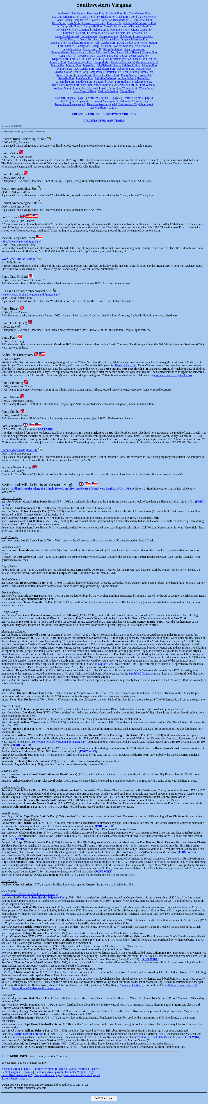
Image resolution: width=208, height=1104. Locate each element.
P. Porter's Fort (112, 71)
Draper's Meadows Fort (134, 39)
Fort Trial (86, 84)
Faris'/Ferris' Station (145, 42)
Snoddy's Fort (84, 81)
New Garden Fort (84, 68)
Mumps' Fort (64, 68)
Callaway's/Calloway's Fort (140, 23)
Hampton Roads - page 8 (101, 104)
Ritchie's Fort (111, 75)
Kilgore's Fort (60, 58)
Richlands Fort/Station (88, 75)
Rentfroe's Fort (65, 75)
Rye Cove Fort (84, 78)
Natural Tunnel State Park (183, 985)
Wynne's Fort (146, 88)
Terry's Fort (72, 84)
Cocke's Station (100, 29)
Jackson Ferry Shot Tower (112, 55)
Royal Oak (145, 75)
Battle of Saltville (125, 365)
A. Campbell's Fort (68, 26)
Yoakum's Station (108, 91)
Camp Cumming (108, 36)
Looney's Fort (58, 62)
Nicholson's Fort (105, 68)
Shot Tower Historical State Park (21, 241)
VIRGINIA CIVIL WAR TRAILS (104, 120)
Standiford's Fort (103, 81)
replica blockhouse (133, 985)
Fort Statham (122, 81)
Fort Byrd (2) (114, 23)
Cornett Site (123, 32)
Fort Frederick (141, 45)
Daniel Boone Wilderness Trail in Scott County (29, 894)
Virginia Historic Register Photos (173, 375)
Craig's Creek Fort (141, 29)
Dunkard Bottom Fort (81, 42)
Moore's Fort (149, 65)
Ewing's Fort (124, 42)
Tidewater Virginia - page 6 (135, 101)
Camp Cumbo (89, 36)
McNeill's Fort (131, 65)
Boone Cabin (62, 19)
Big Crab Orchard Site (65, 16)
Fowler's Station (122, 45)
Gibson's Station (112, 49)
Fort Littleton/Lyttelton (118, 58)
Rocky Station (129, 75)
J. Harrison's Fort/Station (110, 52)
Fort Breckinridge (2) (120, 19)
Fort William (89, 88)
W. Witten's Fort (127, 88)
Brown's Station (143, 19)
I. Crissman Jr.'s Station (100, 32)
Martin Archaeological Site (18, 188)
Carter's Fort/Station (115, 26)
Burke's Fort (59, 23)
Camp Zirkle (127, 91)
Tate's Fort (58, 84)
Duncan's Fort (59, 42)
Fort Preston (130, 71)
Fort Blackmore (105, 16)
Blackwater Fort (147, 16)
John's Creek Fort (139, 55)
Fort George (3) (92, 49)
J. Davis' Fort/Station (89, 39)
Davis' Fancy (67, 39)
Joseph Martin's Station (28, 1033)
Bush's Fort (74, 23)
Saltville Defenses (17, 354)
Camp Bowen (80, 19)
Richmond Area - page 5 (104, 101)
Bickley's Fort (114, 13)
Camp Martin (101, 62)
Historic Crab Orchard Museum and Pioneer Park (30, 294)
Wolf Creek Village (85, 91)
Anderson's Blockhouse (71, 13)
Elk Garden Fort (105, 42)
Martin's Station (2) (147, 62)
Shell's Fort (143, 78)
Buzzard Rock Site (94, 23)
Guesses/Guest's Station (64, 52)
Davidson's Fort (143, 36)
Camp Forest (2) (101, 45)
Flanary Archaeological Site (19, 450)
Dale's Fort (126, 36)
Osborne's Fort (125, 68)
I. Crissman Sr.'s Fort (73, 32)
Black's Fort (86, 16)
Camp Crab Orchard (67, 36)
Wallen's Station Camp (67, 88)
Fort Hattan (133, 52)
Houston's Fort (86, 55)
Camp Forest (9, 174)
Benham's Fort (95, 13)
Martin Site (57, 65)
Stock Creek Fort (142, 81)
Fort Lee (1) (77, 58)
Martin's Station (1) (122, 62)
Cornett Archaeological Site (19, 203)
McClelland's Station (109, 65)
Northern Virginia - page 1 (70, 97)
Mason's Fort (73, 65)
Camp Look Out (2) (144, 58)
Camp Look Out (11, 323)
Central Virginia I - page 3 (138, 97)
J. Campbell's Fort (91, 26)
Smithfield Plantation (141, 673)
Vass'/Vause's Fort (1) (125, 84)
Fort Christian (81, 29)
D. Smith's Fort (65, 81)
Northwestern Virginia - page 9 (135, 104)
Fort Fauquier (66, 45)
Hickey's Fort (149, 52)
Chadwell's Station (140, 26)
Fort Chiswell (64, 29)
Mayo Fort (89, 65)
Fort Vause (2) (148, 84)
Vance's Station (102, 84)
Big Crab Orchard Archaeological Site (26, 291)
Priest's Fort (146, 71)
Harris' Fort (87, 52)
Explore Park (105, 663)
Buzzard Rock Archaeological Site (23, 139)
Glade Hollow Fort (134, 49)
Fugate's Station (72, 49)
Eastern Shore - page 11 (104, 107)
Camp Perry (95, 71)
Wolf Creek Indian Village (18, 259)
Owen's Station (63, 71)
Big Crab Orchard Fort (137, 13)
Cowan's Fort (139, 32)
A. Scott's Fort (126, 78)
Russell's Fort (66, 78)
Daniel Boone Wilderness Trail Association (36, 988)
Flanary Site (83, 45)
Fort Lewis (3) (94, 58)
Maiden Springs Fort (80, 62)
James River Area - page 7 (70, 104)
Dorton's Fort (111, 39)
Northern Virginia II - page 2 (104, 97)
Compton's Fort (120, 29)
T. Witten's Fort (107, 88)
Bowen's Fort (98, 19)
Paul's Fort (80, 71)
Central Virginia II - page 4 (72, 101)
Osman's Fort (143, 68)
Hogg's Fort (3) (67, 55)
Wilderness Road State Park (153, 1037)
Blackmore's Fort (126, 16)
